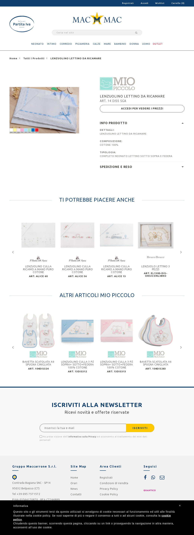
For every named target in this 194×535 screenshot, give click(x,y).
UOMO (146, 44)
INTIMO (51, 44)
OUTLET (158, 44)
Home (74, 477)
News (74, 488)
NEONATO (37, 44)
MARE (107, 44)
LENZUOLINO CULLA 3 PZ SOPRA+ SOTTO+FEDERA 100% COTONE (77, 364)
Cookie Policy (109, 494)
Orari (74, 483)
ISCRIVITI (140, 428)
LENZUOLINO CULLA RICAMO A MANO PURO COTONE (38, 269)
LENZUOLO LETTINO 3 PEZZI (155, 268)
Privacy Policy (109, 488)
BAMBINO (120, 44)
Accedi (144, 3)
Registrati (128, 3)
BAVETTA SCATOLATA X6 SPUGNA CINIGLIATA (38, 363)
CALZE (97, 44)
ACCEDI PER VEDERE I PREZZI (142, 108)
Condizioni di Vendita (114, 483)
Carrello (178, 3)
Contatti (76, 494)
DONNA (134, 44)
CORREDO (66, 44)
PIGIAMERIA (82, 44)
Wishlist (160, 3)
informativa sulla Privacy (82, 436)
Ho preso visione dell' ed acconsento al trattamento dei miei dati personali (93, 438)
